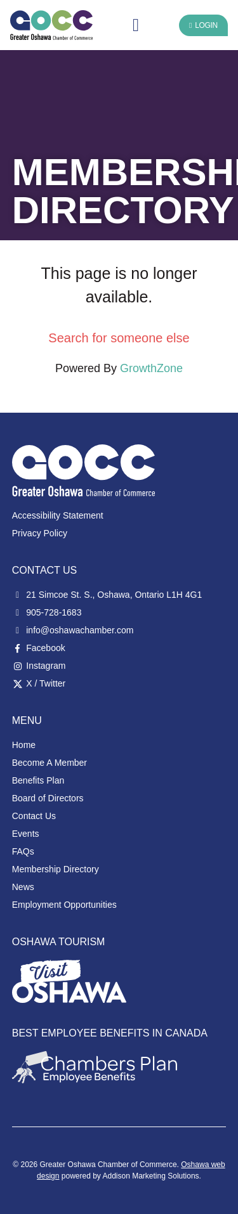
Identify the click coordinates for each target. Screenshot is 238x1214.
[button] (135, 25)
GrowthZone (151, 368)
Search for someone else (118, 338)
